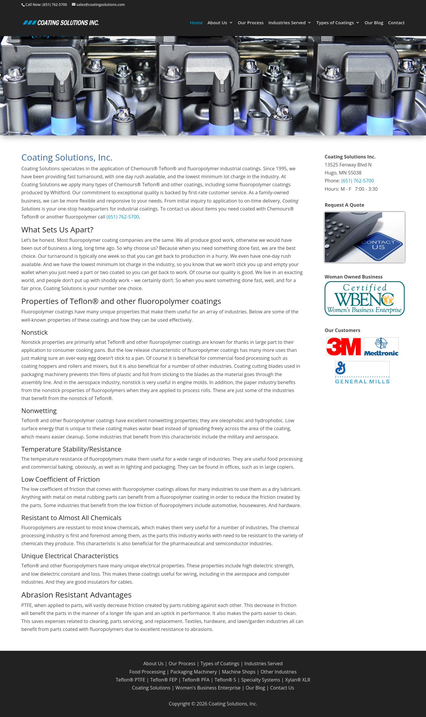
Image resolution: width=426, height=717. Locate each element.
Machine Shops (238, 672)
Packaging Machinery (193, 672)
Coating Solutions (151, 687)
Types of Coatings (335, 22)
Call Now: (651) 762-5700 (46, 4)
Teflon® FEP (163, 679)
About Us (217, 22)
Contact (396, 22)
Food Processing (147, 672)
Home (196, 22)
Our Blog (373, 22)
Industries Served (287, 22)
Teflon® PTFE (130, 679)
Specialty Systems (260, 679)
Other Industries (279, 672)
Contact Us (282, 687)
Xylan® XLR (297, 679)
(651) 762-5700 (122, 216)
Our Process (251, 22)
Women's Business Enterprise (208, 687)
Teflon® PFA (195, 679)
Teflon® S (225, 679)
